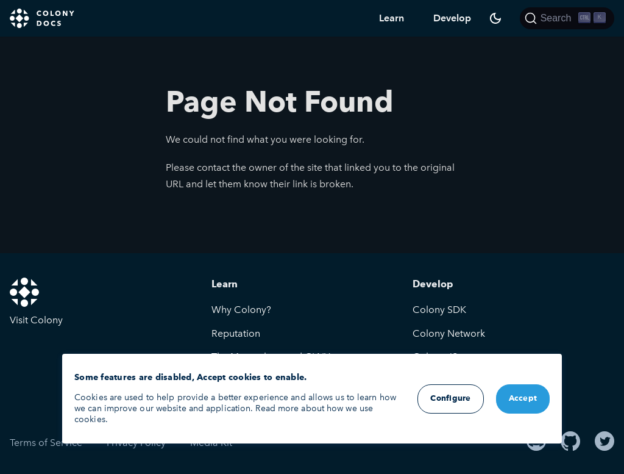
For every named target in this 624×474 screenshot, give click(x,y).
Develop (452, 18)
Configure (450, 399)
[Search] (567, 18)
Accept (523, 399)
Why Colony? (241, 309)
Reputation (235, 333)
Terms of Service (46, 442)
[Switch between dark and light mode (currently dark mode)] (495, 18)
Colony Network (449, 333)
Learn (391, 18)
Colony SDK (439, 309)
